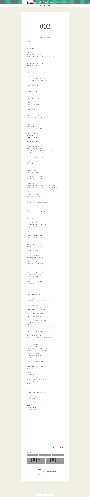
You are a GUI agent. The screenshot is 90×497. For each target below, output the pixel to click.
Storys (49, 5)
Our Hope (44, 5)
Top (40, 5)
